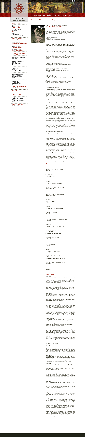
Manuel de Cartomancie (16, 67)
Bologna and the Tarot (16, 36)
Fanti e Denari (14, 58)
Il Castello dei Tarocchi (16, 39)
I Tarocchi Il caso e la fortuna (17, 64)
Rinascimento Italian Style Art (17, 105)
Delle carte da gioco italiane (17, 71)
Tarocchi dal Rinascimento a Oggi (18, 43)
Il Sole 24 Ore (14, 88)
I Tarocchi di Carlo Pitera (16, 75)
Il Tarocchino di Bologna (16, 29)
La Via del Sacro (15, 30)
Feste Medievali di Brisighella (17, 98)
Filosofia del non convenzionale (18, 102)
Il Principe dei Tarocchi (16, 46)
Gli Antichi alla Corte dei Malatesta (18, 57)
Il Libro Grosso (14, 84)
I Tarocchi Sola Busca (16, 40)
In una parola (14, 97)
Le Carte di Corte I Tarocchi (17, 49)
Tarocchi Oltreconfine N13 (17, 56)
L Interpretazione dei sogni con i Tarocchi (18, 77)
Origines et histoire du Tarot (17, 63)
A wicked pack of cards (16, 82)
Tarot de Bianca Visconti (16, 83)
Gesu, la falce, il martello (16, 95)
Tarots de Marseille (15, 93)
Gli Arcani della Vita (15, 73)
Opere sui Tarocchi (15, 25)
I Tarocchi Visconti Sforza (16, 52)
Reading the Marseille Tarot (17, 70)
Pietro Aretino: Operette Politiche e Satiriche (18, 101)
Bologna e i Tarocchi (16, 34)
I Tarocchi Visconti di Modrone (17, 42)
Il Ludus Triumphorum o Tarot (17, 74)
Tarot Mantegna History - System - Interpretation (18, 62)
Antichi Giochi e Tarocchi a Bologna (18, 35)
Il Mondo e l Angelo (15, 65)
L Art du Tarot (14, 91)
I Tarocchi (13, 33)
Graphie (13, 99)
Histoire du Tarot (15, 81)
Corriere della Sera (15, 87)
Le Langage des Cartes (16, 68)
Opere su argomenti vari (16, 26)
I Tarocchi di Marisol (15, 78)
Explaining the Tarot (15, 69)
